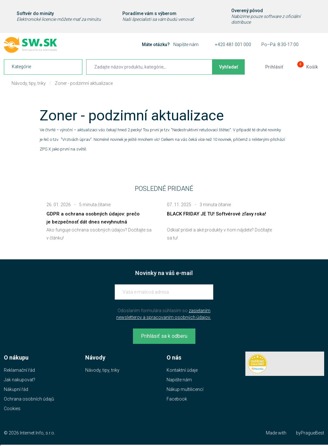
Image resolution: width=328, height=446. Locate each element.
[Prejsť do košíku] (307, 67)
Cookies (12, 408)
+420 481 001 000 (233, 44)
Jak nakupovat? (19, 379)
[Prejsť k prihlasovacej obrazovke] (269, 67)
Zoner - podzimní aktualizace (84, 83)
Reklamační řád (19, 370)
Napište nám (179, 379)
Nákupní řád (16, 389)
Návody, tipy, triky (29, 83)
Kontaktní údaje (182, 370)
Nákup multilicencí (185, 389)
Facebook (177, 398)
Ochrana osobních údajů (29, 398)
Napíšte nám (186, 44)
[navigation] (43, 67)
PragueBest (312, 432)
